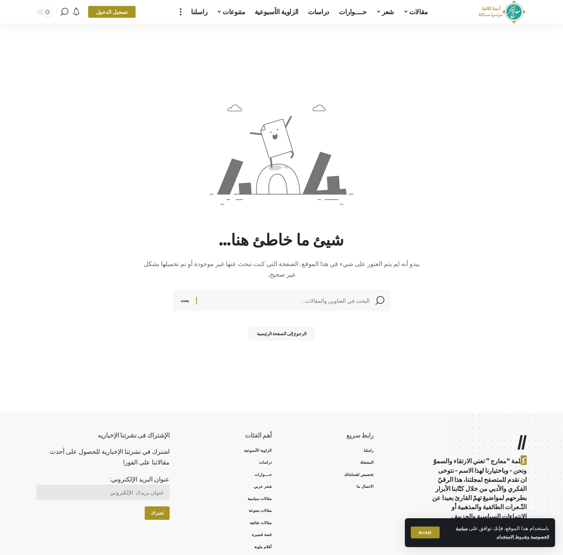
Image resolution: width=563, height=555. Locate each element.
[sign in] (112, 12)
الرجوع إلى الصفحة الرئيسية (281, 336)
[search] (64, 12)
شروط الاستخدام (505, 536)
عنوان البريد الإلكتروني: (103, 489)
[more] (180, 12)
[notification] (76, 12)
